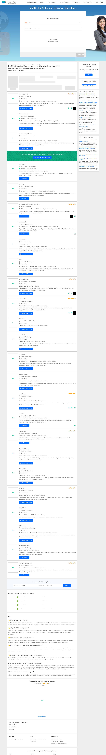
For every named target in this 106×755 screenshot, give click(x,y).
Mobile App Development (38, 401)
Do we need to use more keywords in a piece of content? (88, 140)
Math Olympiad (35, 495)
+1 (74, 293)
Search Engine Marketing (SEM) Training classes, (44, 667)
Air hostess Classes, (38, 669)
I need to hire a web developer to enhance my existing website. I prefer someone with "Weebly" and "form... (88, 102)
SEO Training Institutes (57, 741)
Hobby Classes (64, 2)
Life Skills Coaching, (39, 675)
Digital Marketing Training (38, 171)
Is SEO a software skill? (84, 118)
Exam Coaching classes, (34, 674)
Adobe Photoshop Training (38, 515)
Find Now (89, 75)
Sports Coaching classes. (65, 675)
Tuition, (26, 674)
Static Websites (47, 101)
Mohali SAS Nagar (13, 727)
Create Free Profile (53, 41)
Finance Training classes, (14, 669)
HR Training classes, (26, 667)
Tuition (42, 2)
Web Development (36, 435)
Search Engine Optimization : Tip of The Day (87, 158)
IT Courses (75, 2)
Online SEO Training (56, 739)
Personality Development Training (40, 568)
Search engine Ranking (48, 191)
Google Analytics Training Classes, (65, 667)
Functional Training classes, (52, 675)
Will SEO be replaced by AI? (86, 111)
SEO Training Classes (13, 64)
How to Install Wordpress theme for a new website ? (88, 154)
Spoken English (46, 266)
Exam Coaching (87, 2)
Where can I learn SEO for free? (86, 94)
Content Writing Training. (59, 669)
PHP (32, 286)
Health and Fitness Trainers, (64, 674)
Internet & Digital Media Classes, (38, 665)
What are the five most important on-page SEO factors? (88, 125)
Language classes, (45, 674)
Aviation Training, (48, 669)
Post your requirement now (42, 157)
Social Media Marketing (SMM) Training (52, 121)
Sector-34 (11, 729)
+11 (75, 108)
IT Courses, (53, 674)
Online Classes (31, 2)
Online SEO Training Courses (58, 743)
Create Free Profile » (89, 86)
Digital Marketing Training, (54, 665)
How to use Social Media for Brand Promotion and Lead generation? (87, 147)
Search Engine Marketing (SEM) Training (53, 226)
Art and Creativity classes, (27, 675)
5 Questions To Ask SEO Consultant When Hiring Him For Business (88, 165)
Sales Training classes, (27, 669)
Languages (52, 2)
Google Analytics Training (49, 140)
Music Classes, (17, 675)
